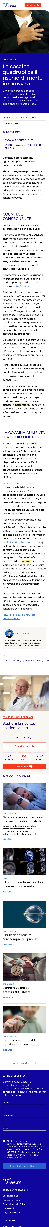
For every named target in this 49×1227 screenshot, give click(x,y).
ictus (39, 660)
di (20, 286)
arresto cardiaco (11, 660)
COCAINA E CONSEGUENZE (19, 140)
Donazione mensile (24, 746)
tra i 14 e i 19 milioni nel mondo (21, 542)
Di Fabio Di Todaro (12, 117)
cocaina (28, 660)
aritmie (26, 561)
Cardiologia (9, 59)
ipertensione (22, 404)
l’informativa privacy (27, 1144)
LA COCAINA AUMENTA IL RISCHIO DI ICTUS (23, 146)
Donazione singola (24, 737)
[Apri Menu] (43, 5)
